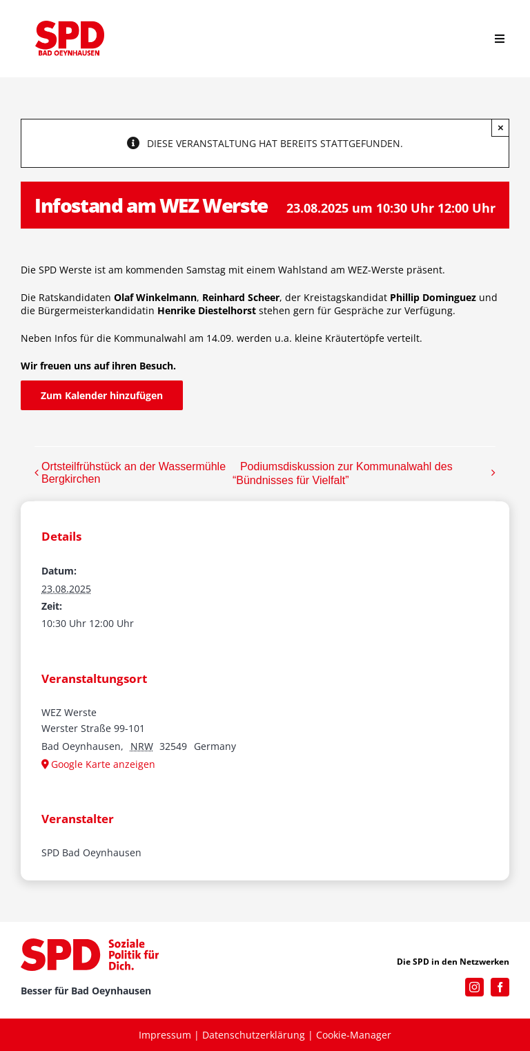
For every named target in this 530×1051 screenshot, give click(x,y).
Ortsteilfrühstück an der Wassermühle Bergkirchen (133, 473)
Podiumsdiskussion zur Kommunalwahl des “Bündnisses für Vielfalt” (343, 473)
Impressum (165, 1034)
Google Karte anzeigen (103, 764)
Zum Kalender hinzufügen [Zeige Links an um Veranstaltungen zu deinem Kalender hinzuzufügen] (102, 395)
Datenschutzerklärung (253, 1034)
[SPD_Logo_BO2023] (69, 25)
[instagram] (474, 987)
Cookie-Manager (353, 1034)
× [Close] (501, 127)
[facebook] (500, 987)
